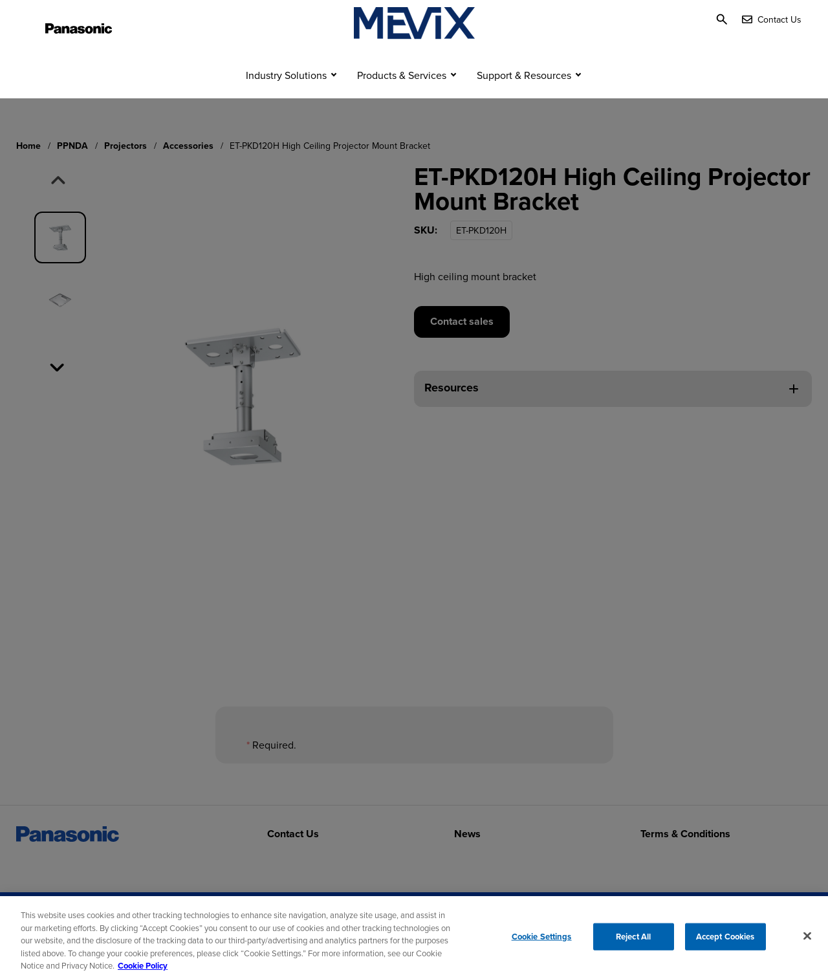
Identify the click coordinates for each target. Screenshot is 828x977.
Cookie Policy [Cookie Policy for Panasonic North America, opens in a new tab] (143, 971)
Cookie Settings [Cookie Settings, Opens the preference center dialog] (542, 941)
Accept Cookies (725, 941)
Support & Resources (524, 100)
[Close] (807, 941)
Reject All (633, 941)
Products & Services (401, 100)
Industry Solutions (286, 100)
